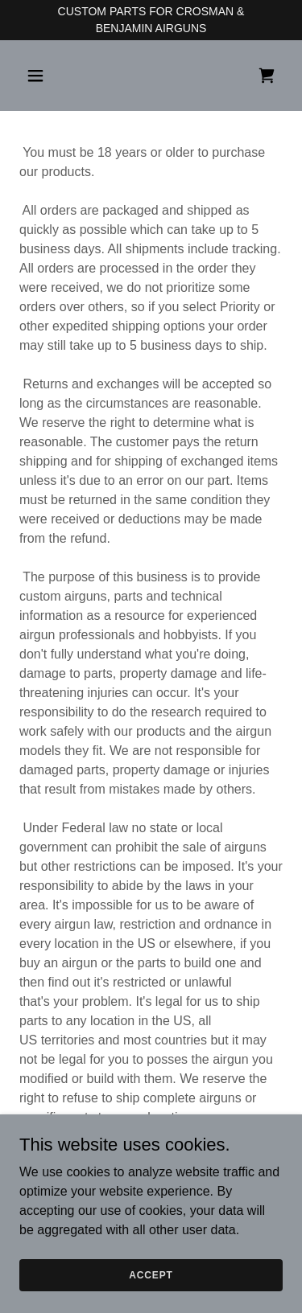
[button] (39, 75)
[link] (266, 75)
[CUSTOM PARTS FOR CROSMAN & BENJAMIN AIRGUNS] (151, 20)
